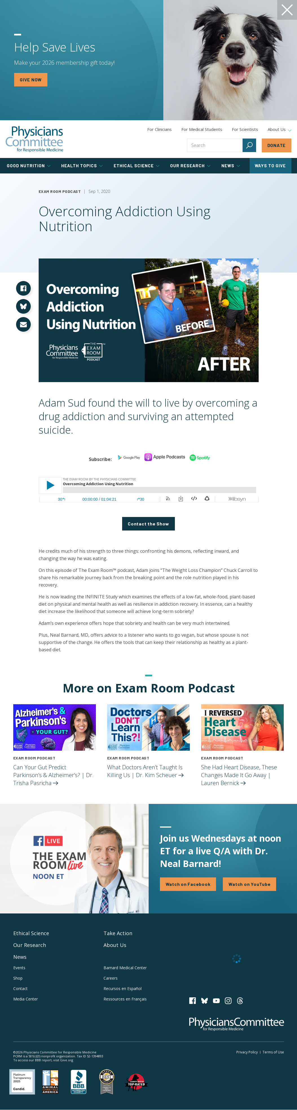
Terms (273, 1052)
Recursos (123, 988)
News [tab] (230, 165)
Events (19, 967)
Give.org (66, 1060)
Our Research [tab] (190, 165)
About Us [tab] (279, 129)
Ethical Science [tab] (136, 165)
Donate (276, 145)
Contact (20, 988)
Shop (18, 978)
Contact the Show (148, 523)
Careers (111, 978)
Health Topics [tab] (82, 165)
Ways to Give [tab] (270, 165)
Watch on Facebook (188, 884)
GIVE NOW (31, 79)
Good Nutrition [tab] (28, 165)
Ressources (125, 999)
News (20, 956)
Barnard (125, 967)
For (201, 129)
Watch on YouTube (249, 884)
